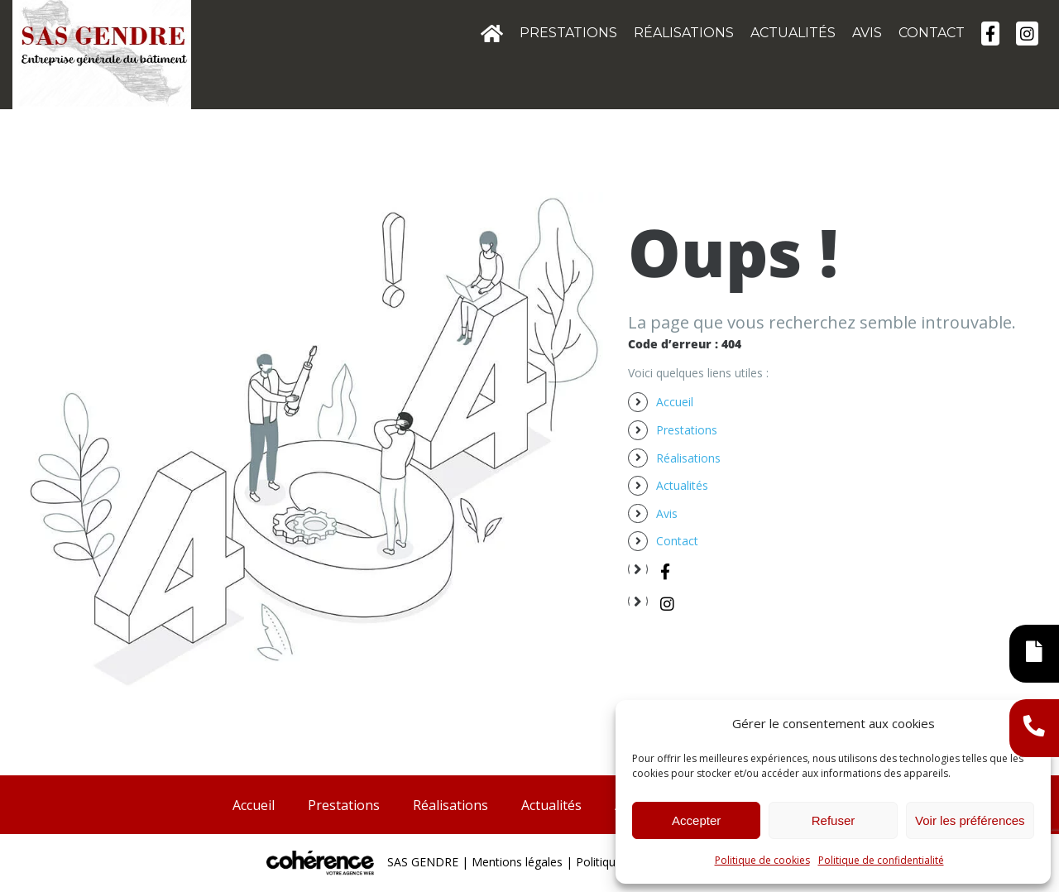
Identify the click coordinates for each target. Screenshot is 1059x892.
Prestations (686, 430)
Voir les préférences (970, 820)
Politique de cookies (762, 860)
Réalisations (688, 458)
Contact (677, 541)
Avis (667, 513)
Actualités (682, 485)
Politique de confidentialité (881, 860)
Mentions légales (517, 862)
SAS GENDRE (422, 862)
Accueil (674, 402)
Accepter (696, 820)
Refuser (833, 820)
